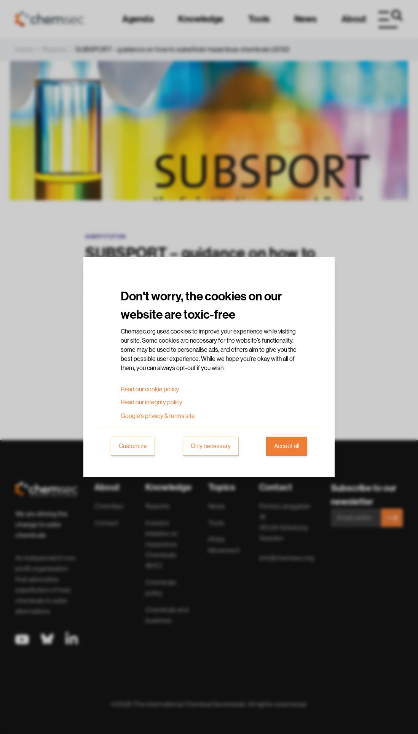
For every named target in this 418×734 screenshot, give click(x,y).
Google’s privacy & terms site (158, 416)
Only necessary (211, 446)
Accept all (286, 446)
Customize (133, 446)
